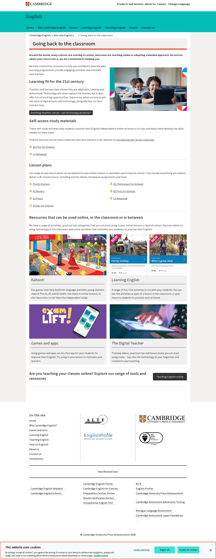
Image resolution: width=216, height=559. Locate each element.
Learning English (91, 27)
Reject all (164, 550)
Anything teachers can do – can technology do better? (61, 112)
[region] (108, 550)
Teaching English (115, 27)
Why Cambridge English (52, 27)
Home (30, 27)
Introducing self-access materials (135, 139)
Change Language (179, 4)
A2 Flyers (38, 198)
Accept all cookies (188, 550)
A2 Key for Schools (43, 205)
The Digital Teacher (128, 343)
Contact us (148, 27)
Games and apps (44, 343)
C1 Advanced (40, 154)
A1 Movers (38, 191)
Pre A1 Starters (41, 184)
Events (133, 27)
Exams (73, 27)
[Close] (210, 550)
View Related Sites (108, 471)
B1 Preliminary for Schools (128, 184)
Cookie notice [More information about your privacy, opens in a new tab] (101, 555)
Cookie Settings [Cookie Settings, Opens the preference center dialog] (142, 550)
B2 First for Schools (44, 147)
